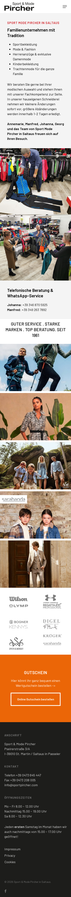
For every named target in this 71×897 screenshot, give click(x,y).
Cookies (10, 862)
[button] (65, 7)
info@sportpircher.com (21, 785)
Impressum (12, 849)
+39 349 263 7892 (34, 310)
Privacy (9, 855)
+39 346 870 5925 (35, 305)
